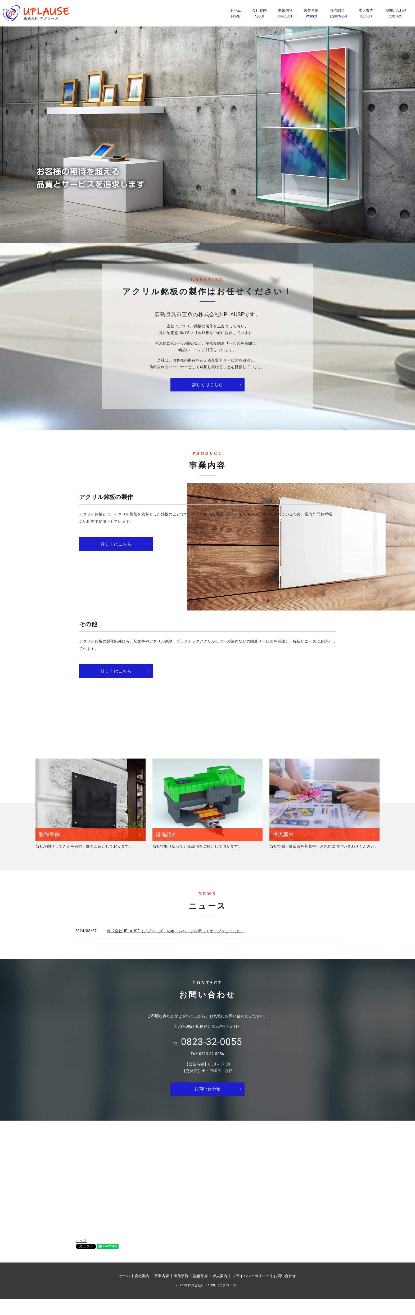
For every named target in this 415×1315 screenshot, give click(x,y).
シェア (81, 1257)
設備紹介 (339, 13)
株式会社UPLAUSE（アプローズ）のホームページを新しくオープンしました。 (176, 947)
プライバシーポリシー (250, 1292)
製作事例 (311, 13)
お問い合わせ (396, 13)
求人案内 (366, 13)
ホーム (235, 13)
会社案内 (259, 13)
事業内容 (285, 13)
